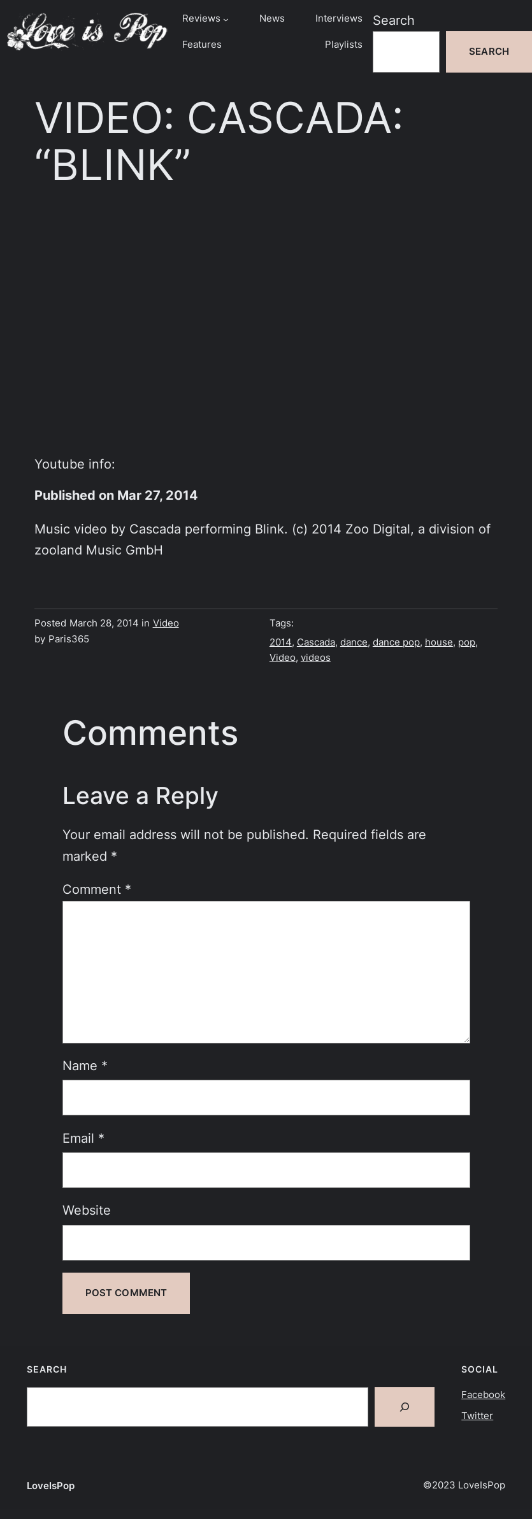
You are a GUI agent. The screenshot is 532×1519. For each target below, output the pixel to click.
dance (354, 642)
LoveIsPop (51, 1486)
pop (466, 642)
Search (394, 20)
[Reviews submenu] (226, 19)
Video (166, 623)
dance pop (396, 642)
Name (85, 1065)
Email (83, 1138)
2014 (281, 642)
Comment (96, 889)
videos (316, 657)
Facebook (483, 1395)
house (439, 642)
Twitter (477, 1416)
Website (86, 1210)
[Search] (405, 1407)
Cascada (316, 642)
